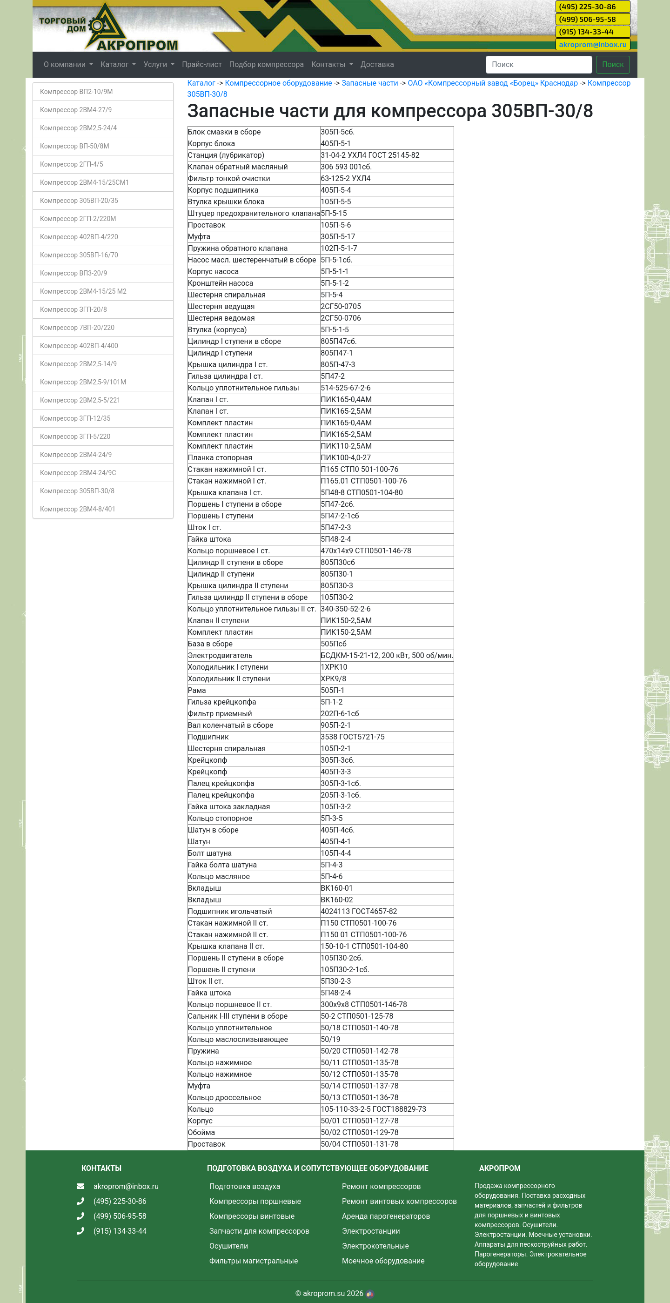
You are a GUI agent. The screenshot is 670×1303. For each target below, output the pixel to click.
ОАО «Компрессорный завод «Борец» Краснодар (493, 83)
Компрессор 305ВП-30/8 (77, 491)
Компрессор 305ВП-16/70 (79, 255)
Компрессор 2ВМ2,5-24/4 (78, 128)
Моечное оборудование (383, 1260)
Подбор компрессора (266, 64)
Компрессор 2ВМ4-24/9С (78, 473)
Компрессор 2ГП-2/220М (78, 218)
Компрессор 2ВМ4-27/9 (76, 110)
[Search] (539, 65)
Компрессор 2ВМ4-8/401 (77, 509)
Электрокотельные (375, 1246)
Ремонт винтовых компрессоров (399, 1201)
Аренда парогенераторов (386, 1216)
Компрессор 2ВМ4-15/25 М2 (83, 291)
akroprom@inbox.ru (593, 44)
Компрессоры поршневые (255, 1201)
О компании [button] (65, 64)
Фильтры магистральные (253, 1260)
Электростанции (371, 1231)
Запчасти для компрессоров (259, 1231)
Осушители (228, 1246)
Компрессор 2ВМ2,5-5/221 (80, 400)
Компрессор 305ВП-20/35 (79, 200)
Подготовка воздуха (244, 1186)
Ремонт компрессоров (381, 1186)
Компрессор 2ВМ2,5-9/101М (83, 382)
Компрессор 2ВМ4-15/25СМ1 (84, 182)
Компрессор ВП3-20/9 (73, 273)
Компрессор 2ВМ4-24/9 (76, 454)
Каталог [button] (115, 64)
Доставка (377, 64)
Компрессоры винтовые (252, 1216)
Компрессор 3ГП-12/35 (75, 418)
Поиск (613, 64)
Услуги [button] (156, 64)
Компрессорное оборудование (278, 83)
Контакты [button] (329, 64)
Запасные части (370, 83)
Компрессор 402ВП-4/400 (79, 345)
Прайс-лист (202, 64)
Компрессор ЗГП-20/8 (73, 309)
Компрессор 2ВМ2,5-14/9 (78, 364)
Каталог (201, 83)
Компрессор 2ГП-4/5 (71, 164)
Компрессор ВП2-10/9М (76, 91)
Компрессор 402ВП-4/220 (79, 237)
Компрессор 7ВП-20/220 (77, 327)
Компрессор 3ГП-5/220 (75, 436)
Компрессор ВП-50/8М (74, 146)
